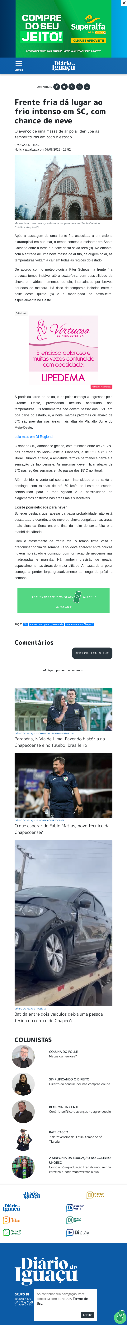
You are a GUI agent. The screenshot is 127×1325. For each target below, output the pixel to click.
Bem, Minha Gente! (64, 1107)
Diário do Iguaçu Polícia (30, 1008)
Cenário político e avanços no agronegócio (80, 1111)
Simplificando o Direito (69, 1079)
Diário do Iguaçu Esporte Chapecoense (39, 820)
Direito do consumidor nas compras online (79, 1084)
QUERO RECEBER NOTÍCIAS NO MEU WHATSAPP (63, 600)
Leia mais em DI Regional (34, 437)
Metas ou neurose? (63, 1056)
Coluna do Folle (63, 1052)
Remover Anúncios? (101, 386)
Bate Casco (58, 1132)
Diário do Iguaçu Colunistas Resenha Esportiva (44, 733)
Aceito (87, 1315)
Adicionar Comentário (92, 653)
